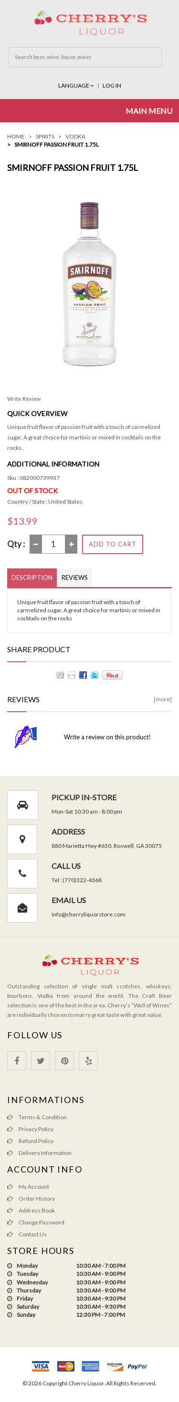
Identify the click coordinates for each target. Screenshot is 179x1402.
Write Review (24, 399)
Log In (112, 85)
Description (32, 577)
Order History (31, 1198)
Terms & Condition (37, 1117)
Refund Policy (30, 1140)
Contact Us (27, 1234)
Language (76, 85)
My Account (28, 1186)
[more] (163, 699)
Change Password (35, 1222)
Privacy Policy (30, 1129)
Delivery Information (39, 1152)
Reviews (75, 577)
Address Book (31, 1210)
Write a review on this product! (107, 737)
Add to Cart (113, 544)
